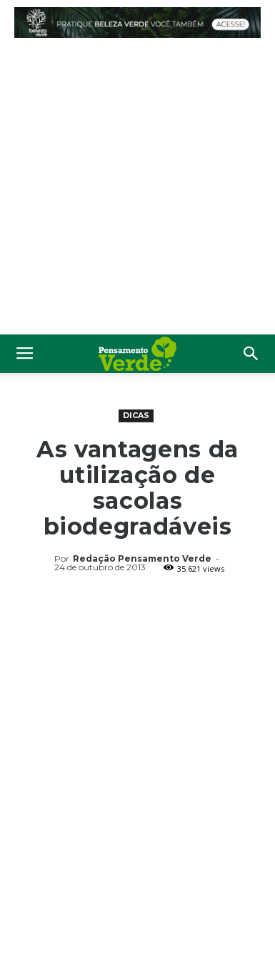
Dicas (136, 415)
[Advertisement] (137, 189)
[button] (251, 353)
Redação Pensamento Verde (142, 558)
